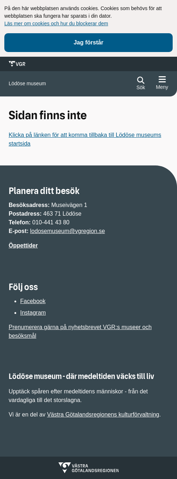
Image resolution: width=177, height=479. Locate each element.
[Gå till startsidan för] (27, 83)
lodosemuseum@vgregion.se (67, 231)
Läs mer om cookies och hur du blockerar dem (56, 23)
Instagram (33, 313)
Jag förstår (88, 42)
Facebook (32, 301)
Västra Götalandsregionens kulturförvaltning (103, 414)
